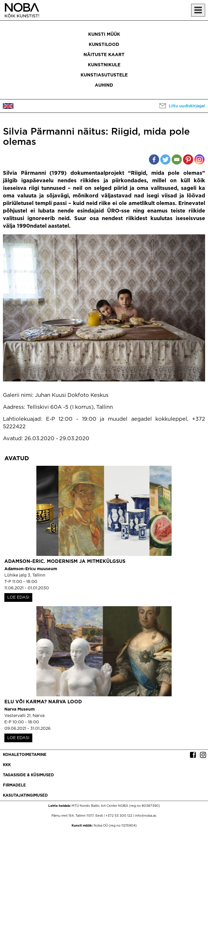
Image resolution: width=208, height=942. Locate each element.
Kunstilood (104, 45)
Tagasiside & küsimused (28, 775)
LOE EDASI (18, 597)
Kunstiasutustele (104, 75)
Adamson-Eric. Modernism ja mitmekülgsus (64, 561)
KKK (7, 765)
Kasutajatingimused (25, 795)
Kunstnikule (104, 65)
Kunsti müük (104, 34)
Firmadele (14, 785)
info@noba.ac (146, 815)
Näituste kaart (104, 55)
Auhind (104, 85)
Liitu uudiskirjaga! (187, 106)
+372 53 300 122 (119, 815)
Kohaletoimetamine (25, 755)
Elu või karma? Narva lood (43, 702)
